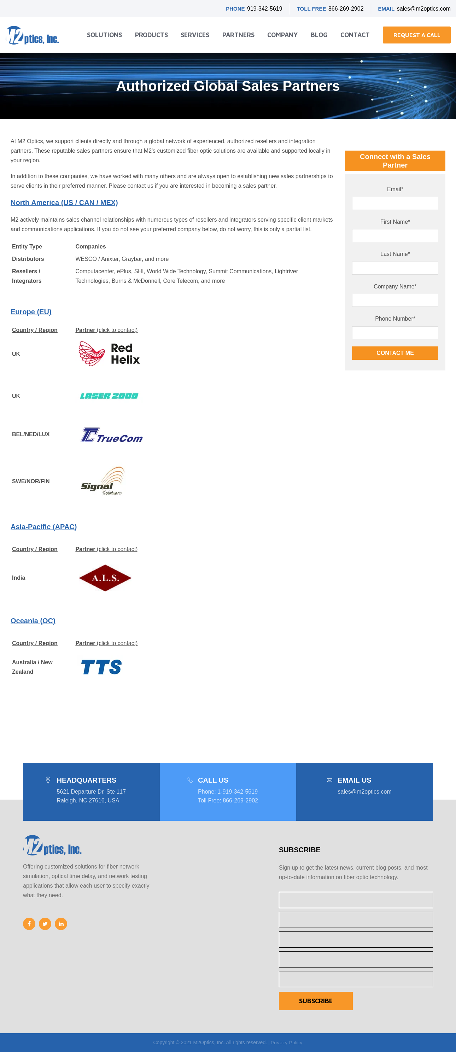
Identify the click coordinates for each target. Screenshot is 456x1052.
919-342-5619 (264, 9)
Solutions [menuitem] (104, 35)
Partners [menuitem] (238, 35)
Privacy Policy (287, 1042)
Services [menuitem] (195, 35)
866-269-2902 (346, 9)
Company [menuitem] (282, 35)
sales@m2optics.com (424, 9)
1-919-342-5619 (237, 792)
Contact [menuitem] (355, 35)
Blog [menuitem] (319, 35)
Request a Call (416, 35)
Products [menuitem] (151, 35)
